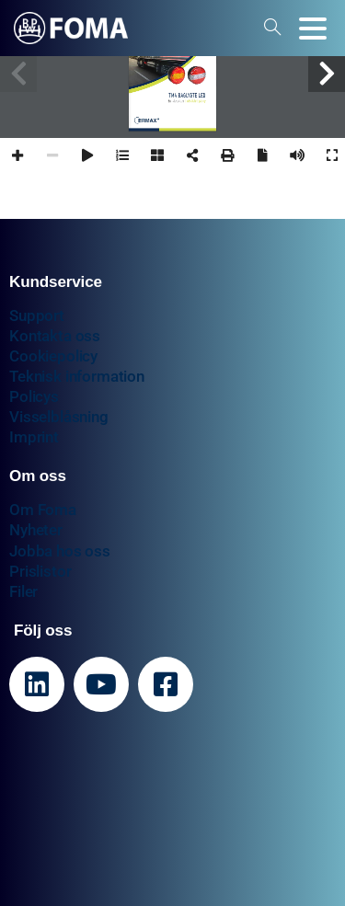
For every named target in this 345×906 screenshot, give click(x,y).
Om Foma (42, 509)
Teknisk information (76, 376)
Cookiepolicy (53, 356)
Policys (34, 396)
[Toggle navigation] (312, 28)
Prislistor (40, 571)
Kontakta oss (54, 336)
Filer (23, 591)
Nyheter (36, 530)
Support (36, 315)
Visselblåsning (59, 416)
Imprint (34, 437)
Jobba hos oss (59, 551)
